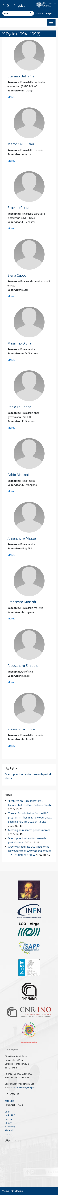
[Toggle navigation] (51, 22)
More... (11, 97)
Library (8, 1123)
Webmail (9, 1130)
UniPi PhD (10, 1115)
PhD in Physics (13, 5)
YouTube (9, 1101)
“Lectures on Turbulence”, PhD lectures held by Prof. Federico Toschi (29, 803)
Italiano (40, 13)
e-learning (10, 1126)
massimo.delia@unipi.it (23, 1087)
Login (7, 1134)
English (49, 13)
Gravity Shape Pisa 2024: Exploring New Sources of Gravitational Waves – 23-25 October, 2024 (29, 850)
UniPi (7, 1111)
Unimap (9, 1119)
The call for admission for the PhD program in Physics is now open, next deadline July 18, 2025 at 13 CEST (30, 817)
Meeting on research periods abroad (29, 830)
